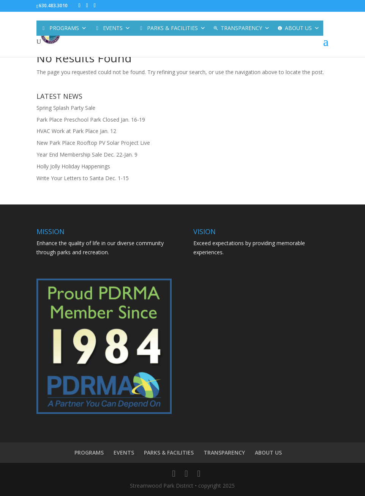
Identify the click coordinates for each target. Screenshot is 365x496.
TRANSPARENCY (245, 28)
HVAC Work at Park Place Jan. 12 (76, 131)
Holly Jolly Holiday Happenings (73, 166)
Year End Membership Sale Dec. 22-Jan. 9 (86, 154)
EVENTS (116, 28)
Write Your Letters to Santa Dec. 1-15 (82, 178)
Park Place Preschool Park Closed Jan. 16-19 (90, 119)
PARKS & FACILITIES (176, 28)
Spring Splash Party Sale (65, 107)
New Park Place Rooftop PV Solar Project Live (93, 142)
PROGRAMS (68, 28)
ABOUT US (302, 28)
